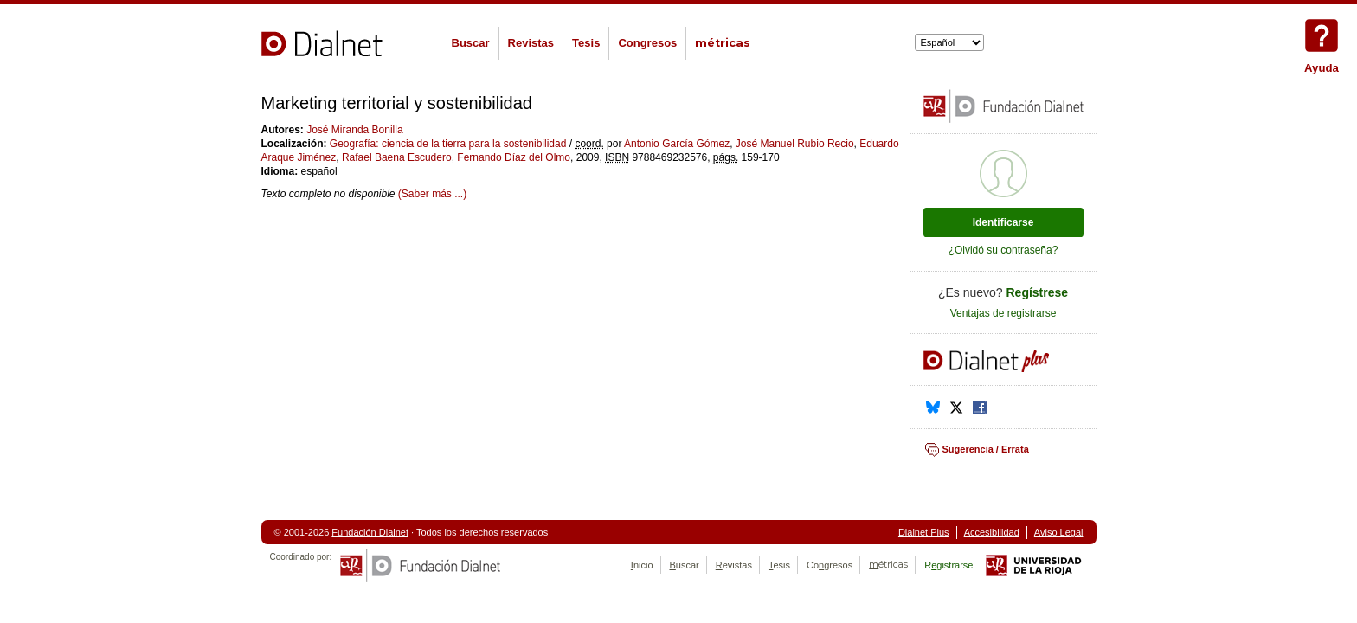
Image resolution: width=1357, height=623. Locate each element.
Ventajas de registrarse (1003, 313)
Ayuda (1321, 35)
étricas (722, 42)
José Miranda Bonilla (354, 130)
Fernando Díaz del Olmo (513, 157)
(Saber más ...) (432, 194)
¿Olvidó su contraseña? (1003, 250)
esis (586, 42)
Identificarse (1003, 222)
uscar (471, 42)
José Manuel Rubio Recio (795, 144)
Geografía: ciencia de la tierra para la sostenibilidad (448, 144)
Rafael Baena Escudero (397, 157)
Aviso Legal (1059, 532)
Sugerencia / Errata (985, 449)
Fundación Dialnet (369, 532)
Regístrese (1037, 292)
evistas (531, 42)
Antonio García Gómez (677, 144)
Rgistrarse (948, 565)
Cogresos (647, 42)
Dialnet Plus (923, 532)
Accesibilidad (991, 532)
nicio (642, 565)
